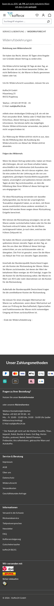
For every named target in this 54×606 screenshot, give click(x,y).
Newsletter (8, 528)
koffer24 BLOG (9, 549)
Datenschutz (8, 477)
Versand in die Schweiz (13, 512)
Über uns (7, 472)
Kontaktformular (26, 397)
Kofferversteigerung (12, 539)
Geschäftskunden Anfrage (14, 493)
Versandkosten (9, 488)
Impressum (8, 462)
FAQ (5, 534)
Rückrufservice (22, 404)
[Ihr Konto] (43, 14)
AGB (5, 467)
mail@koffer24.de (18, 106)
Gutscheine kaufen (11, 544)
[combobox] (24, 21)
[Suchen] (48, 21)
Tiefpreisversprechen (12, 523)
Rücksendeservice (11, 518)
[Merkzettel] (37, 14)
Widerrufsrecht (10, 483)
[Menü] (4, 14)
